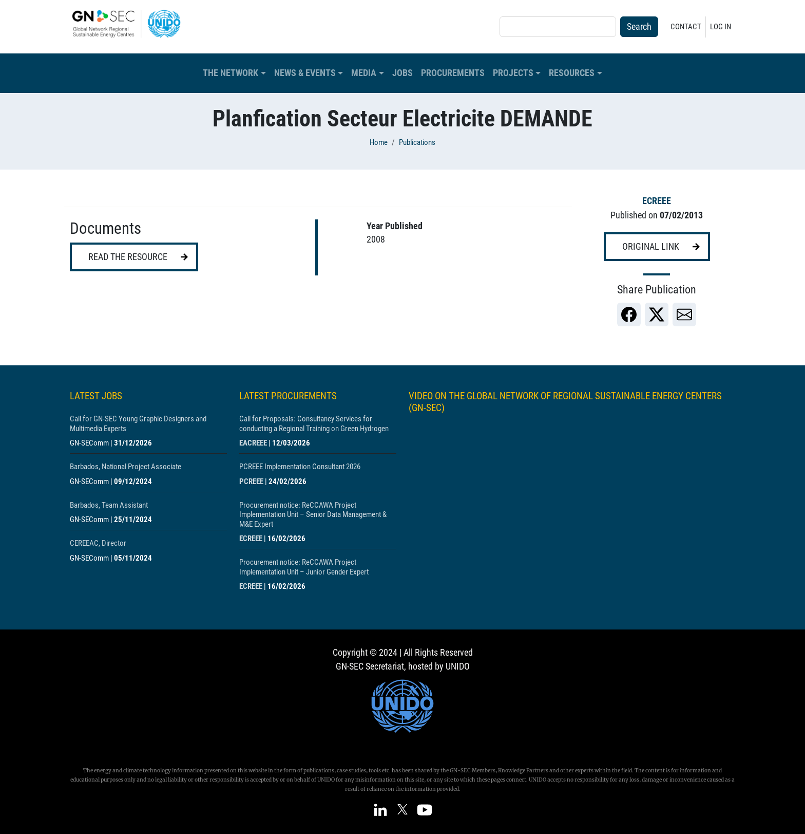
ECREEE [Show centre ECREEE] (656, 201)
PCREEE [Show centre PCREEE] (251, 481)
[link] (629, 314)
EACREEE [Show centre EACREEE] (253, 443)
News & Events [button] (305, 73)
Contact (685, 26)
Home (379, 142)
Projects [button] (513, 73)
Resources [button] (572, 73)
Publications (417, 142)
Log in (720, 26)
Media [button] (363, 73)
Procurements (453, 73)
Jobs (402, 73)
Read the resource (127, 257)
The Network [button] (230, 73)
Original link (650, 247)
